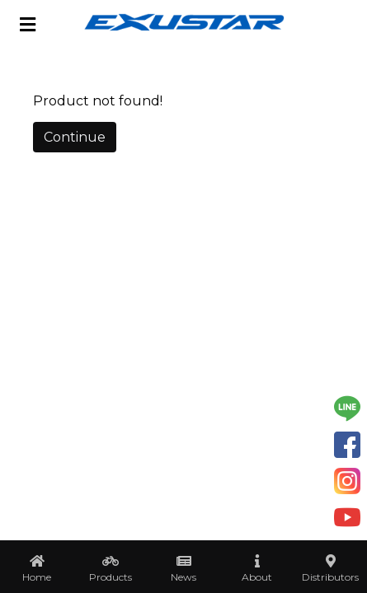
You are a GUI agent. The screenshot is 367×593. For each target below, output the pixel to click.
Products (110, 577)
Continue (75, 137)
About (257, 577)
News (183, 577)
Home (36, 577)
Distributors (330, 577)
